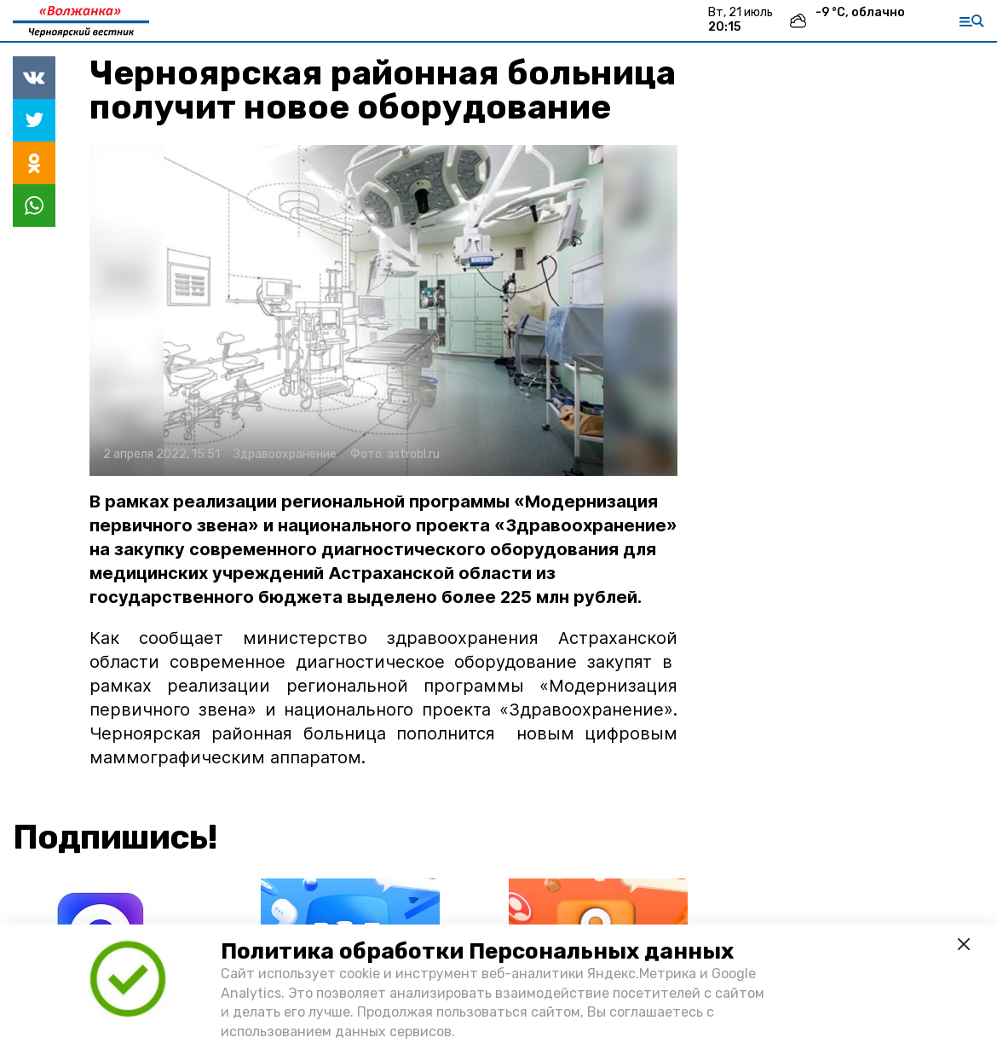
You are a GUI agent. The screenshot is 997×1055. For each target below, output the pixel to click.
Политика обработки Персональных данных (477, 951)
